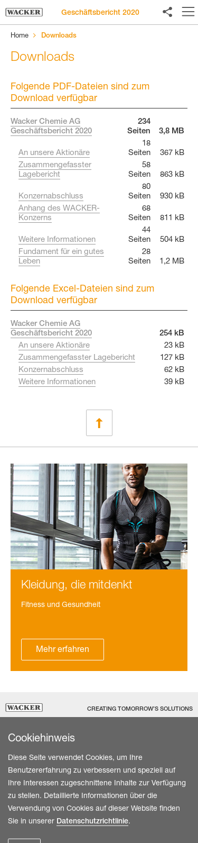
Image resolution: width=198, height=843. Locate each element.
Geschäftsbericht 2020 (100, 13)
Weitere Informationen (57, 240)
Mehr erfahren (62, 650)
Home (20, 36)
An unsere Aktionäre (54, 153)
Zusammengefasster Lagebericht (76, 358)
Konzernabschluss (50, 197)
